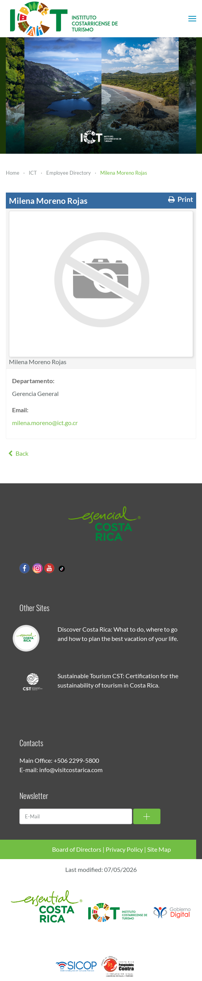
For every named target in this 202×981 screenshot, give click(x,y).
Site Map (159, 849)
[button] (192, 18)
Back (17, 453)
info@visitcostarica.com (71, 769)
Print (180, 199)
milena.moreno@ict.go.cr (45, 422)
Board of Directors (76, 849)
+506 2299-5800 (76, 760)
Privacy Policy (124, 849)
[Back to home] (64, 18)
